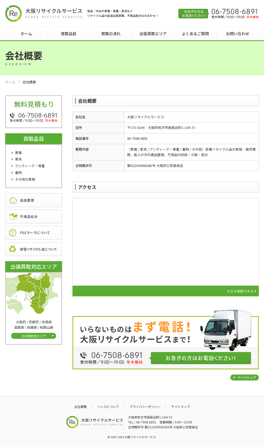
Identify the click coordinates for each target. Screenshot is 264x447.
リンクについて (108, 406)
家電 (18, 152)
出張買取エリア (153, 33)
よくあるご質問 (195, 33)
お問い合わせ (237, 33)
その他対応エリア (33, 336)
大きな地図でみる (240, 291)
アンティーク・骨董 (30, 165)
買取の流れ (111, 33)
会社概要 (80, 406)
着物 (18, 172)
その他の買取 (25, 179)
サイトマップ (180, 406)
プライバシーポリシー (145, 406)
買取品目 (68, 33)
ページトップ (246, 377)
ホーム (26, 33)
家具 (18, 159)
